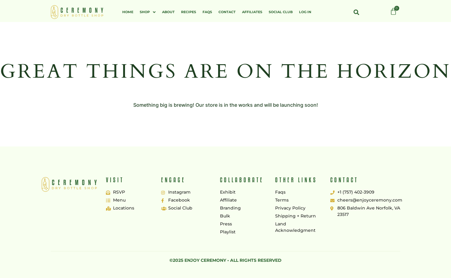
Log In (305, 12)
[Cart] (393, 11)
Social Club (281, 12)
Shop (148, 12)
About (168, 12)
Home (127, 12)
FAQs (207, 12)
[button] (147, 12)
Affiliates (252, 12)
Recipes (188, 12)
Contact (227, 12)
